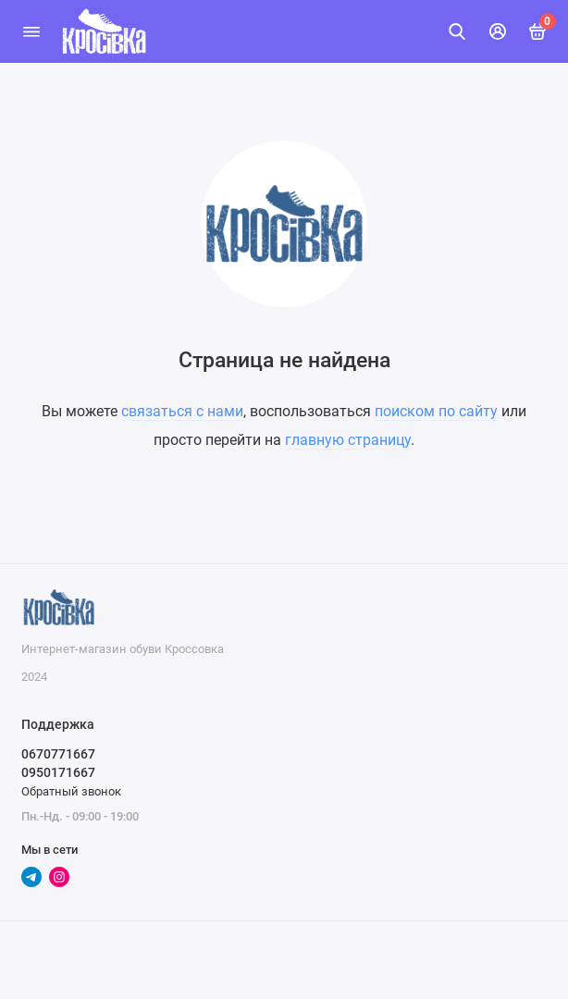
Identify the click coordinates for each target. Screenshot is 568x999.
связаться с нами (182, 411)
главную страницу (348, 440)
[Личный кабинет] (498, 31)
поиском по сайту (436, 411)
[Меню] (31, 31)
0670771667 (58, 753)
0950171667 (58, 772)
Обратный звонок (71, 791)
